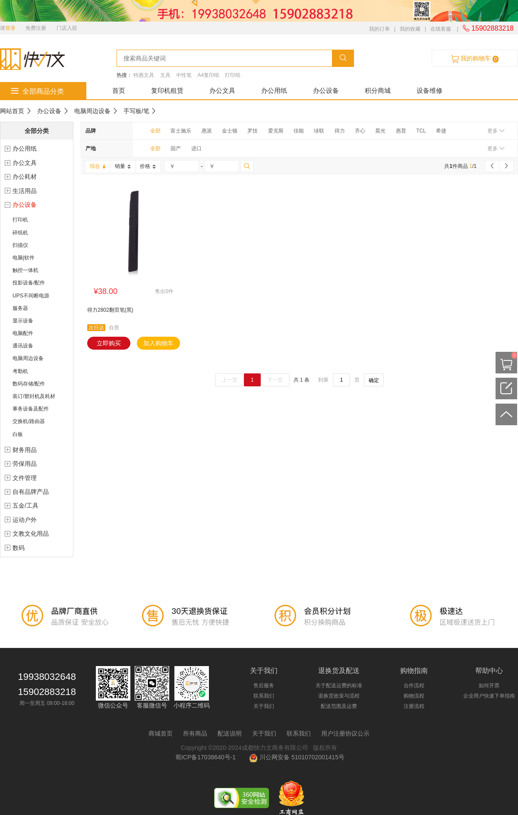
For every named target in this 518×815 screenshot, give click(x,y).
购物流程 (414, 696)
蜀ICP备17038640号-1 (207, 757)
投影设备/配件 (29, 283)
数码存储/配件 (29, 384)
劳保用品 (25, 463)
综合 (98, 166)
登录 (10, 28)
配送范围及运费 (339, 706)
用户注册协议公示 (345, 733)
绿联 (319, 131)
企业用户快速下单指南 (489, 696)
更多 (495, 131)
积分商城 (378, 90)
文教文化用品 (31, 533)
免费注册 (35, 28)
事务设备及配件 (31, 409)
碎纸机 (20, 233)
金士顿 (229, 131)
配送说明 (230, 733)
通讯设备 (23, 346)
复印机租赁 (167, 90)
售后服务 (263, 685)
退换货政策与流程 (339, 696)
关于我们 (263, 706)
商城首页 (160, 733)
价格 (148, 166)
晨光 (380, 131)
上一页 (229, 380)
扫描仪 (20, 245)
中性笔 (184, 75)
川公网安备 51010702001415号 (296, 757)
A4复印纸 (208, 75)
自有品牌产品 (31, 491)
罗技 (252, 131)
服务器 (20, 308)
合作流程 (414, 685)
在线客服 (440, 29)
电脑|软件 (24, 258)
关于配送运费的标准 (339, 685)
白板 (18, 434)
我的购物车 (475, 59)
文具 (165, 75)
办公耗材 (25, 176)
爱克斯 (276, 131)
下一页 (275, 380)
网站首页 (12, 110)
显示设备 (23, 321)
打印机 (20, 220)
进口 (196, 148)
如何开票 (489, 685)
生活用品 (25, 190)
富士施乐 (181, 131)
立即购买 (109, 343)
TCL (421, 131)
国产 (176, 148)
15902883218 (488, 28)
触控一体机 (25, 270)
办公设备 (326, 90)
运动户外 (25, 519)
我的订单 (379, 29)
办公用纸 (274, 90)
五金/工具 (25, 505)
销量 (123, 166)
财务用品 (25, 449)
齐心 (360, 131)
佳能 (299, 131)
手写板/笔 (136, 110)
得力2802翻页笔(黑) (110, 310)
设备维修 (429, 90)
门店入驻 (67, 28)
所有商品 (195, 733)
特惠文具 (143, 75)
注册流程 (414, 706)
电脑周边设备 (92, 110)
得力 (340, 131)
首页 (118, 90)
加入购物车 (158, 343)
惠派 (207, 131)
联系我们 (263, 696)
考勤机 (20, 371)
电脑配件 (23, 333)
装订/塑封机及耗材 (34, 396)
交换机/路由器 (29, 421)
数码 (19, 547)
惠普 (401, 131)
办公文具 (222, 90)
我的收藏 (410, 29)
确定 (374, 380)
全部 (155, 131)
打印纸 (232, 75)
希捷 (441, 131)
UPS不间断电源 (31, 296)
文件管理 (25, 477)
